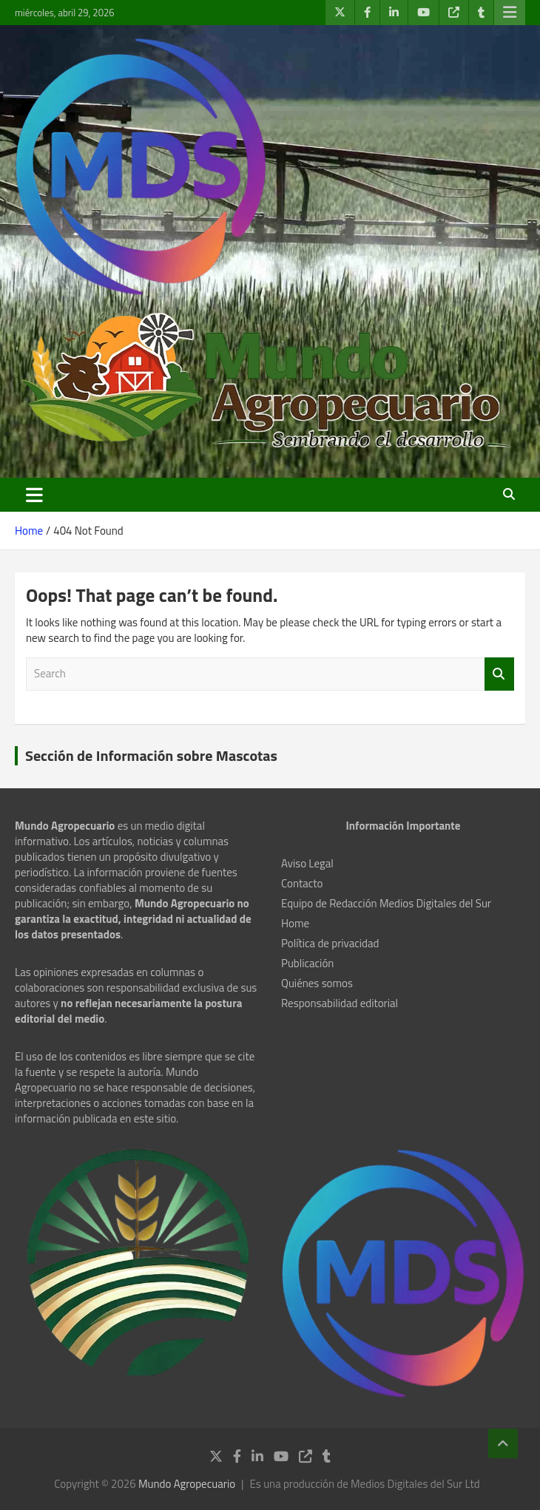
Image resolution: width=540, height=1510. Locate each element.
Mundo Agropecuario (186, 1483)
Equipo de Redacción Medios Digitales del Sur (386, 903)
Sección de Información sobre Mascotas (151, 755)
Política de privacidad (330, 943)
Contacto (302, 883)
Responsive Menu (509, 12)
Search (499, 674)
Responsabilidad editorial (339, 1003)
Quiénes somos (317, 983)
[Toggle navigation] (34, 495)
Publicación (307, 963)
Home (295, 923)
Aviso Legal (307, 863)
